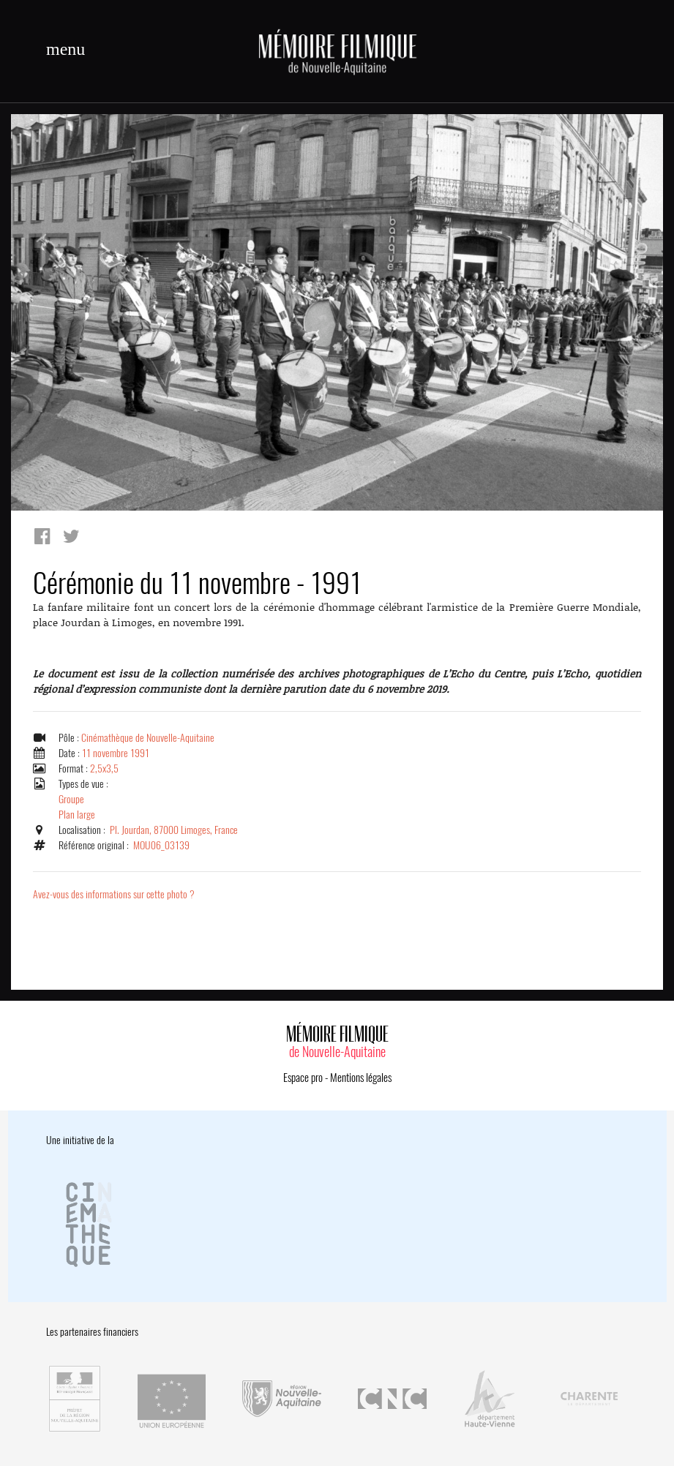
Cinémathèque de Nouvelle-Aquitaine (147, 738)
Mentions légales (361, 1077)
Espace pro (303, 1077)
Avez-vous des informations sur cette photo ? (114, 894)
